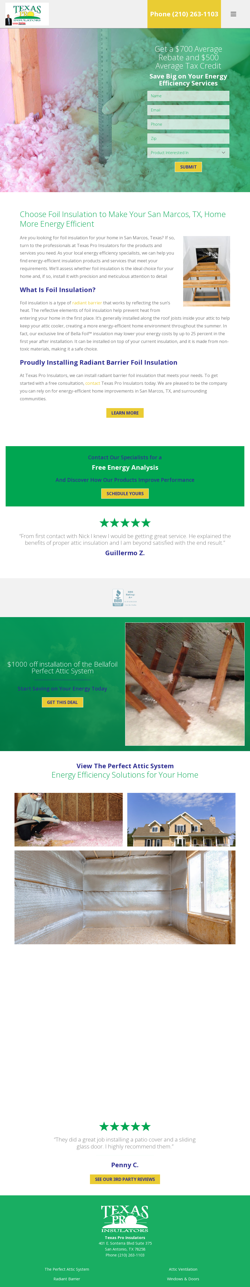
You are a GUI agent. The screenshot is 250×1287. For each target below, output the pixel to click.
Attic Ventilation (183, 1269)
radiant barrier (87, 303)
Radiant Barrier (66, 1278)
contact (92, 383)
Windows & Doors (183, 1278)
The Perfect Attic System (67, 1269)
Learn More (125, 413)
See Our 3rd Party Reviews (125, 1179)
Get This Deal (62, 702)
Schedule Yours (125, 494)
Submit (188, 167)
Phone (184, 13)
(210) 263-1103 (131, 1255)
